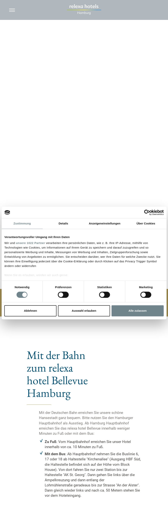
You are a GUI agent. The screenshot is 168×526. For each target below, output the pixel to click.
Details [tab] (63, 223)
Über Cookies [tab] (145, 223)
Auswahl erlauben (84, 310)
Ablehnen (30, 310)
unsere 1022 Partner (30, 243)
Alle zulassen (137, 310)
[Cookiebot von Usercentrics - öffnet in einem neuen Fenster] (147, 212)
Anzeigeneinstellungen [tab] (104, 223)
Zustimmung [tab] (22, 223)
